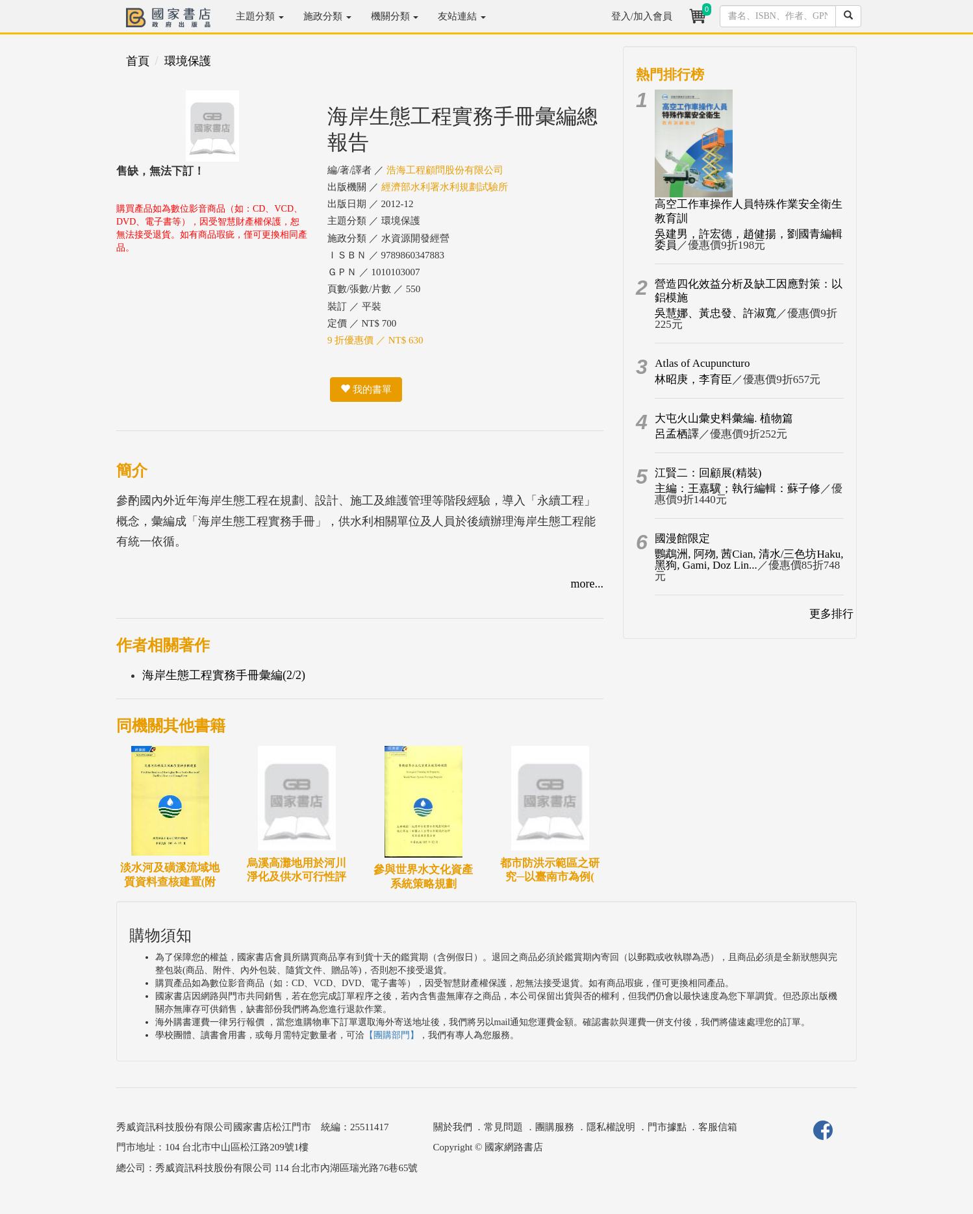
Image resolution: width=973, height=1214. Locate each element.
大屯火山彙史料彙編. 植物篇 (724, 418)
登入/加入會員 (641, 16)
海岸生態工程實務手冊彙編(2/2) (223, 675)
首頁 (137, 61)
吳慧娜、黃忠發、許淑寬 (715, 313)
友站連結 (462, 16)
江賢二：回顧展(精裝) (708, 473)
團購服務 (554, 1127)
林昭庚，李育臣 (693, 379)
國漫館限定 (682, 538)
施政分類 (327, 16)
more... (587, 583)
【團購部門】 (391, 1035)
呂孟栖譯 (677, 434)
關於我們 (452, 1127)
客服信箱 (717, 1127)
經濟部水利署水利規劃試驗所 (444, 187)
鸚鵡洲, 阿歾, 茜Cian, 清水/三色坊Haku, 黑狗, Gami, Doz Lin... (749, 559)
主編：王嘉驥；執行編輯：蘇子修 (737, 488)
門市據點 (667, 1127)
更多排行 (831, 614)
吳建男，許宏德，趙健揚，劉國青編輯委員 (748, 239)
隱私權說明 (611, 1127)
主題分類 (260, 16)
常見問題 (503, 1127)
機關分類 (395, 16)
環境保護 (187, 61)
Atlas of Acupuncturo (702, 363)
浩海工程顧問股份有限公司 (444, 170)
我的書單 (366, 389)
